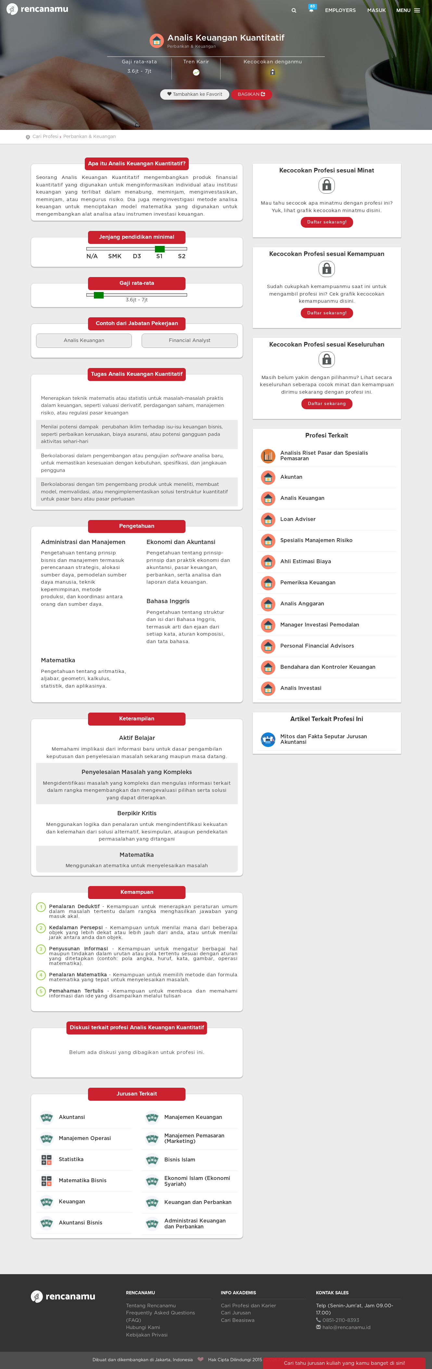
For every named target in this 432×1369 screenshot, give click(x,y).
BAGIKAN (251, 94)
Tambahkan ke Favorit (194, 94)
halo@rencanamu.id (343, 1327)
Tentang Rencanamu (151, 1305)
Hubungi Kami (143, 1327)
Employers (340, 10)
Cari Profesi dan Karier (248, 1305)
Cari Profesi (45, 136)
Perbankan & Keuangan (89, 136)
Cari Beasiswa (238, 1320)
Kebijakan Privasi (147, 1335)
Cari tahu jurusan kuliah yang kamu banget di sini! (344, 1363)
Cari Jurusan (236, 1313)
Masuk (376, 10)
